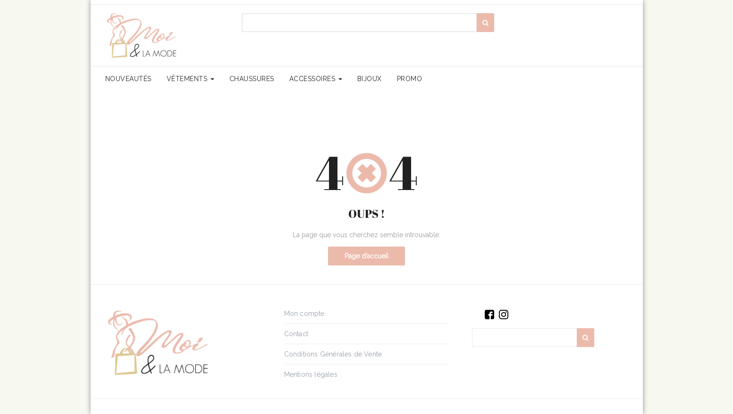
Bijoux (369, 79)
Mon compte (304, 313)
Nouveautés (128, 79)
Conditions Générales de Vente (333, 354)
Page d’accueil (366, 256)
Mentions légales (310, 374)
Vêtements (190, 79)
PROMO (409, 79)
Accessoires (315, 79)
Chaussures (251, 79)
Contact (296, 334)
